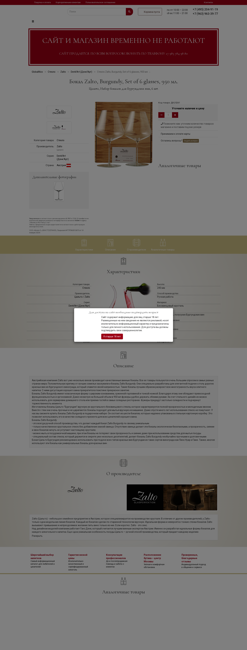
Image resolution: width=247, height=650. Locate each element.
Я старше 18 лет (112, 336)
